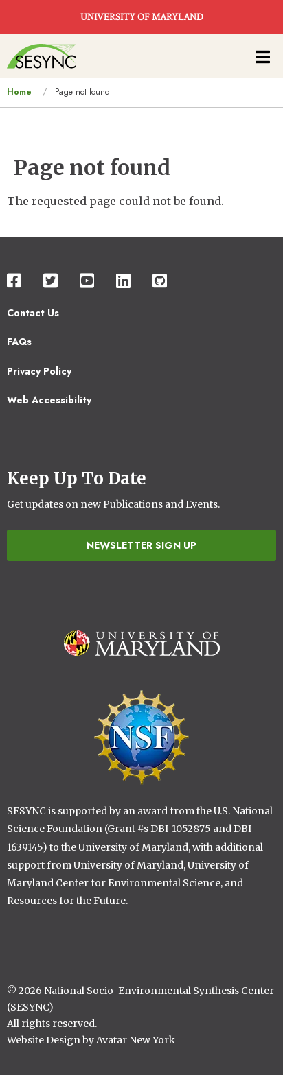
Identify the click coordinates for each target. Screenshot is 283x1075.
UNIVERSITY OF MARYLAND (141, 17)
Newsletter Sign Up (141, 545)
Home (19, 92)
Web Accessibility (49, 400)
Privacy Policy (39, 371)
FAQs (19, 342)
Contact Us (33, 313)
